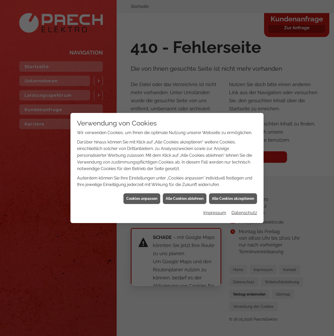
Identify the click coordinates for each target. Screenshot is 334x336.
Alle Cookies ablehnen (185, 187)
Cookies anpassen (141, 187)
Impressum (214, 201)
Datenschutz (244, 201)
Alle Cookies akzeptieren (233, 187)
